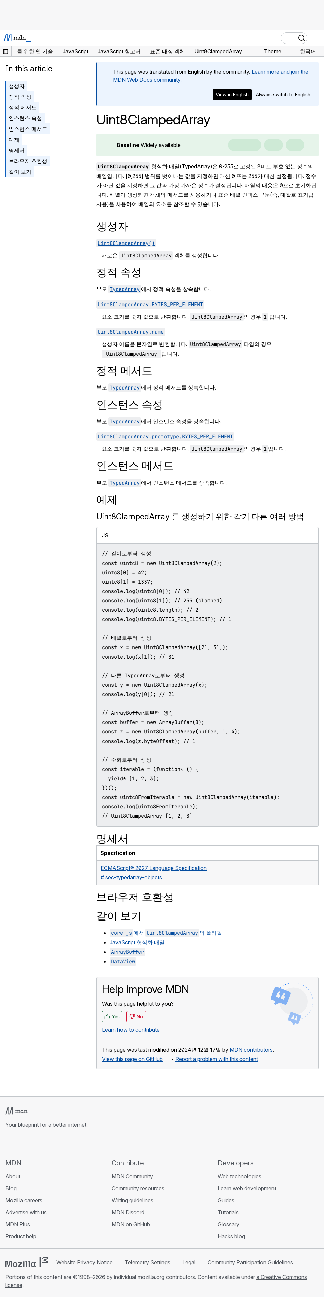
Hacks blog (232, 1236)
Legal (189, 1262)
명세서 (17, 150)
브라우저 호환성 (28, 161)
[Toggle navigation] (316, 38)
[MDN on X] (33, 1143)
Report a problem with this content (216, 1059)
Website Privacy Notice (84, 1262)
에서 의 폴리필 (166, 932)
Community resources (138, 1188)
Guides (226, 1200)
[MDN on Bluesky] (21, 1143)
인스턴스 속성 (25, 118)
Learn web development (247, 1188)
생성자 (17, 86)
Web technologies (239, 1176)
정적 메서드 (23, 107)
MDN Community (132, 1176)
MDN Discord (129, 1212)
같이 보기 (20, 171)
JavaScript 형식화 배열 (137, 942)
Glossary (228, 1224)
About (12, 1176)
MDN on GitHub (131, 1224)
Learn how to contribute (131, 1029)
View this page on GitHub (132, 1059)
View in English (232, 94)
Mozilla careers (24, 1200)
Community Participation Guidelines (250, 1262)
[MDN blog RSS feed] (57, 1143)
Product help (21, 1236)
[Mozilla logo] (26, 1262)
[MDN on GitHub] (9, 1143)
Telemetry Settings (147, 1262)
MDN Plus (17, 1224)
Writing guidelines (132, 1200)
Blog (11, 1188)
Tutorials (228, 1212)
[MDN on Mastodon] (45, 1143)
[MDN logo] (19, 1111)
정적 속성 (20, 96)
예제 (14, 139)
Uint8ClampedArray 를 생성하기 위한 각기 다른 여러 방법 (200, 516)
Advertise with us (26, 1212)
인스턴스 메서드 (28, 128)
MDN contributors (251, 1049)
